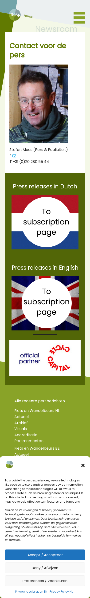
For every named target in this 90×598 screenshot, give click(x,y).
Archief (21, 423)
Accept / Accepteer (45, 554)
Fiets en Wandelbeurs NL (36, 410)
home (14, 19)
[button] (83, 465)
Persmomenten (28, 440)
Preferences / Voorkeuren (45, 580)
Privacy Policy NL (61, 592)
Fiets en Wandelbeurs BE (37, 448)
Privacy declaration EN (31, 592)
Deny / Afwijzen (45, 567)
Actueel (21, 416)
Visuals (20, 428)
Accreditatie (25, 435)
